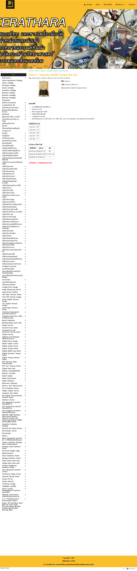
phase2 (44, 78)
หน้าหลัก (31, 71)
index (61, 78)
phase (34, 78)
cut (52, 78)
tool (55, 78)
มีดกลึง (37, 71)
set (58, 78)
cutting (49, 78)
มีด (64, 78)
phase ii (38, 78)
